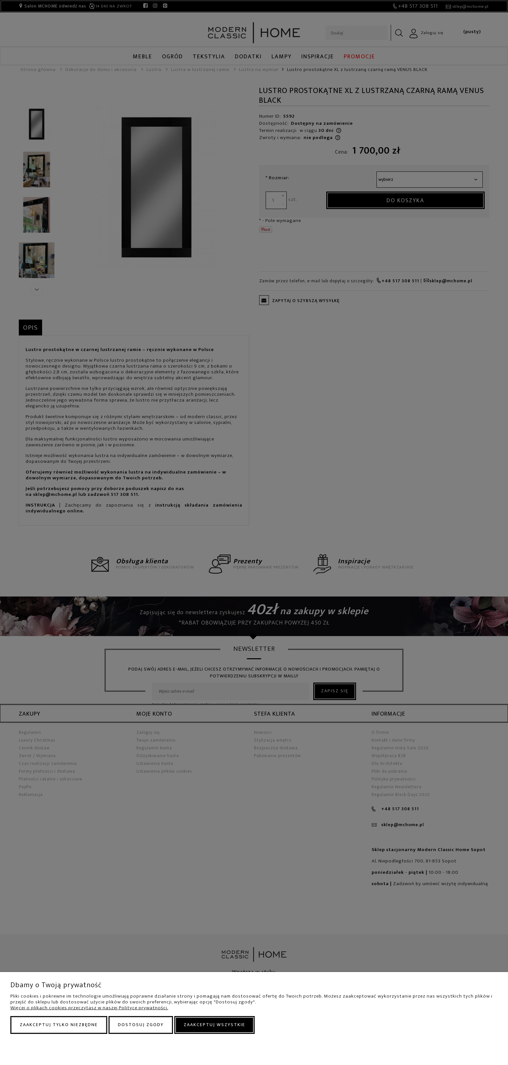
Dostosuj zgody (141, 1024)
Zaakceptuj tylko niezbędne (59, 1024)
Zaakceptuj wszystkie (214, 1024)
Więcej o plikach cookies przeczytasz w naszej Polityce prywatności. (89, 1008)
